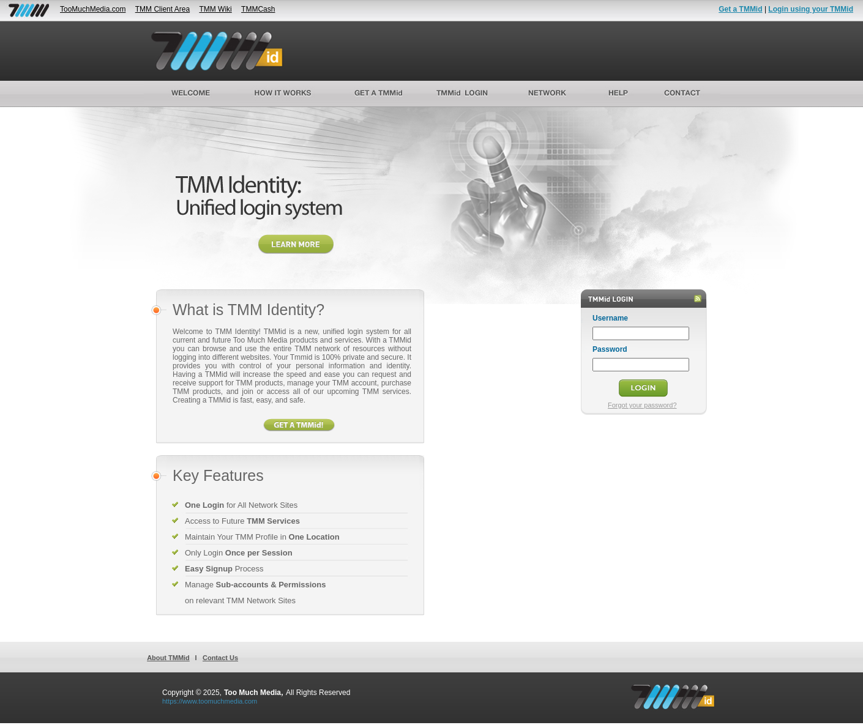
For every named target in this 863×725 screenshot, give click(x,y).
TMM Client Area (162, 9)
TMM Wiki (215, 9)
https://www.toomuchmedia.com (209, 701)
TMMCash (258, 9)
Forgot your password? (642, 405)
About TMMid (168, 657)
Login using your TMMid (810, 9)
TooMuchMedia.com (92, 9)
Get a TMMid (740, 9)
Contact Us (220, 657)
